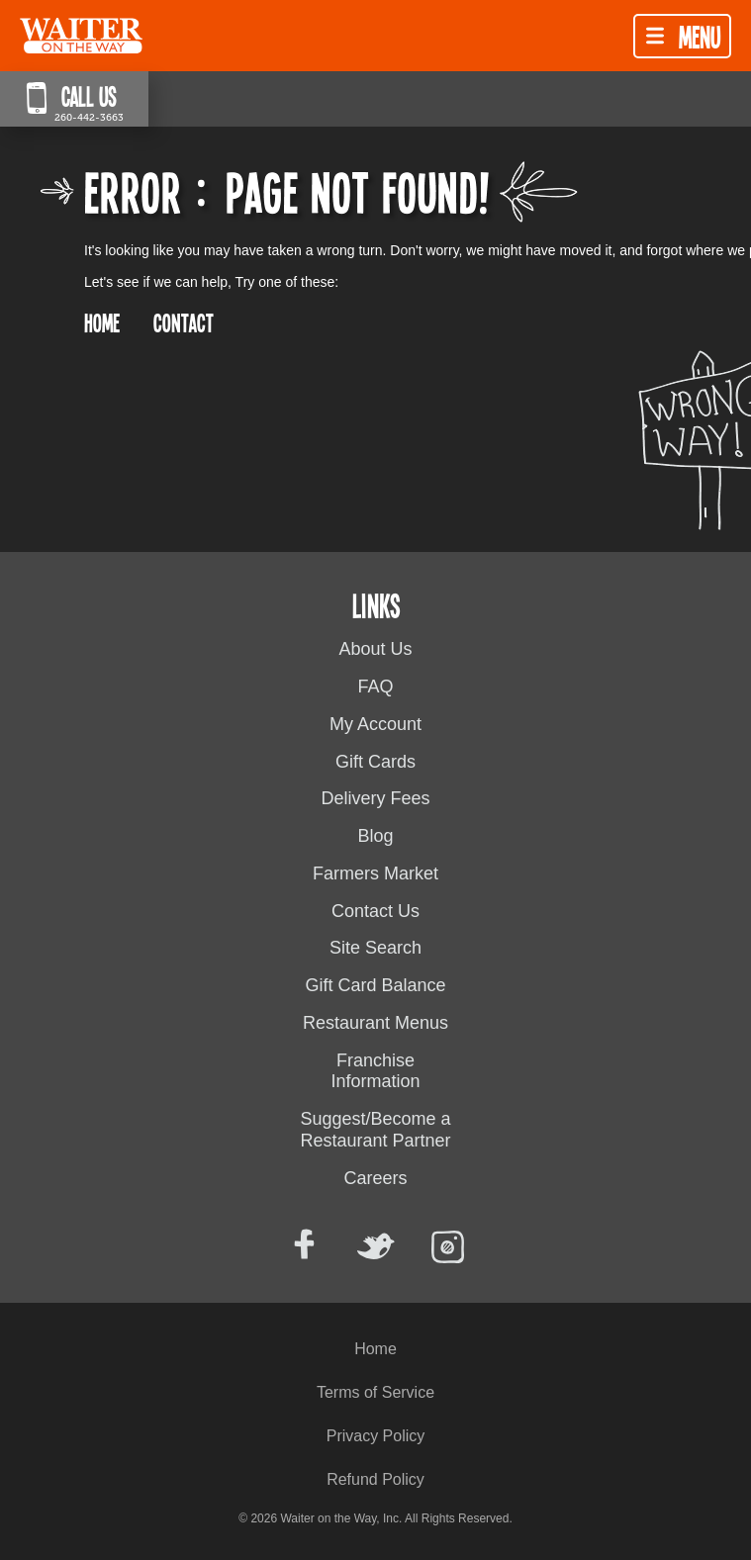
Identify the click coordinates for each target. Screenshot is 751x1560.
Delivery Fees (375, 798)
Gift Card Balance (375, 985)
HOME (102, 322)
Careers (375, 1178)
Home (375, 1348)
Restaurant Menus (375, 1023)
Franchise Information (375, 1071)
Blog (375, 836)
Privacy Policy (376, 1435)
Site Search (375, 948)
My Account (375, 724)
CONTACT (183, 322)
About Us (375, 649)
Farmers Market (375, 873)
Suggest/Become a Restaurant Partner (375, 1129)
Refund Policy (375, 1479)
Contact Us (375, 911)
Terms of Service (375, 1392)
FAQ (375, 686)
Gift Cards (375, 762)
